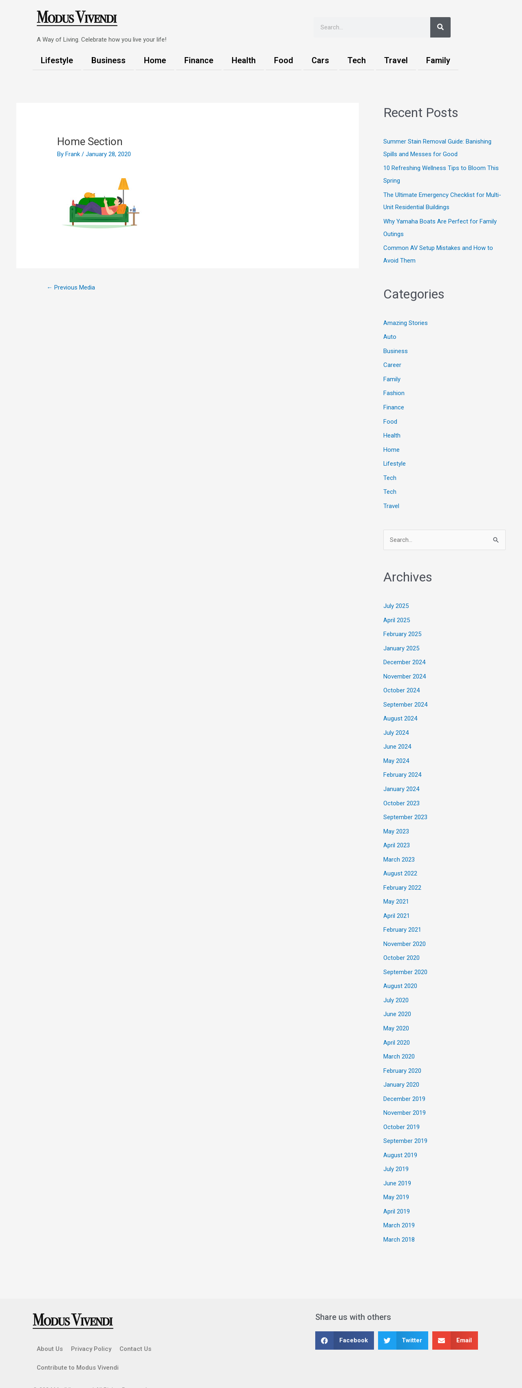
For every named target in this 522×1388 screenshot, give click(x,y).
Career (392, 361)
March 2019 (399, 1204)
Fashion (394, 388)
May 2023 (396, 818)
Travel (396, 60)
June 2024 (397, 736)
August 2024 (400, 708)
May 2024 (396, 750)
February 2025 (402, 626)
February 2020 (402, 1052)
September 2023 (405, 805)
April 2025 (396, 612)
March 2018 (399, 1217)
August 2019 (400, 1135)
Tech (356, 60)
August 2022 (400, 860)
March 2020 (399, 1039)
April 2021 (396, 901)
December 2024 (404, 653)
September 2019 (405, 1121)
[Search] (440, 27)
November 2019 (404, 1094)
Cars (320, 60)
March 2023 (399, 846)
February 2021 (402, 915)
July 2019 (396, 1149)
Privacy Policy (91, 1327)
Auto (389, 333)
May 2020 (396, 1011)
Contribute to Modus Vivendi (78, 1345)
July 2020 (396, 984)
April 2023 (396, 832)
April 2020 (396, 1025)
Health (244, 60)
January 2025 (401, 639)
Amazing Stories (405, 319)
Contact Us (135, 1327)
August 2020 (400, 970)
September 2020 (405, 956)
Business (108, 60)
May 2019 (396, 1176)
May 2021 (396, 887)
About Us (50, 1327)
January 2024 (401, 777)
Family (438, 60)
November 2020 (404, 929)
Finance (198, 60)
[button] (344, 1318)
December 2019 (404, 1080)
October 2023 (401, 791)
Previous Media (70, 287)
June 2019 (397, 1162)
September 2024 (405, 694)
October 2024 (401, 681)
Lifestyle (57, 60)
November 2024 (404, 667)
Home (155, 60)
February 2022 (402, 873)
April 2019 (396, 1190)
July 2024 (396, 722)
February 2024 (402, 763)
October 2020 (401, 942)
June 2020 (397, 997)
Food (283, 60)
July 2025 (396, 598)
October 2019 (401, 1107)
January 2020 (401, 1066)
